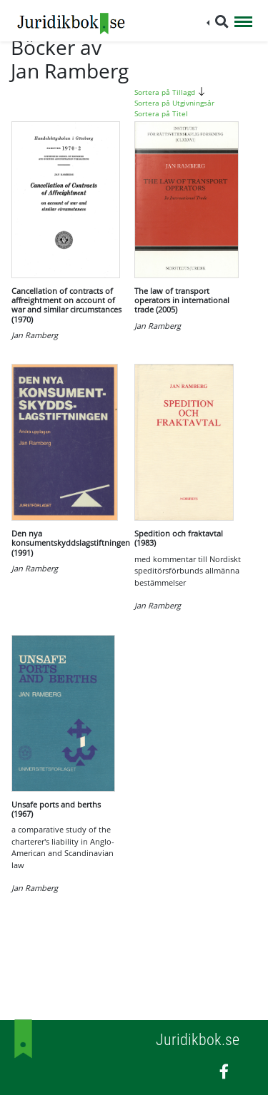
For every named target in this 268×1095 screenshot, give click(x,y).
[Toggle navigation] (243, 23)
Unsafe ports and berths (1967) (56, 809)
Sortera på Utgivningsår (174, 103)
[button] (218, 22)
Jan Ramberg (34, 335)
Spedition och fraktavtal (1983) (178, 538)
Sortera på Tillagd (171, 92)
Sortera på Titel (161, 113)
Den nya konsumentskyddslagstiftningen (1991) (70, 542)
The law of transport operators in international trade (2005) (181, 300)
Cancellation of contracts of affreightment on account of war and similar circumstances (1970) (66, 305)
